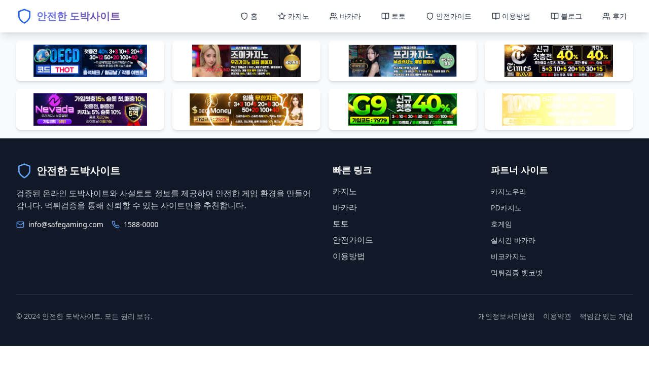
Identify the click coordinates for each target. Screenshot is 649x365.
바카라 (345, 207)
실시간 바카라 (513, 240)
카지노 (345, 191)
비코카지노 (508, 256)
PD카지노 (506, 207)
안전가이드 (353, 239)
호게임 (501, 224)
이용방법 (349, 256)
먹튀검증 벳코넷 (517, 272)
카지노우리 (508, 191)
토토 (341, 223)
